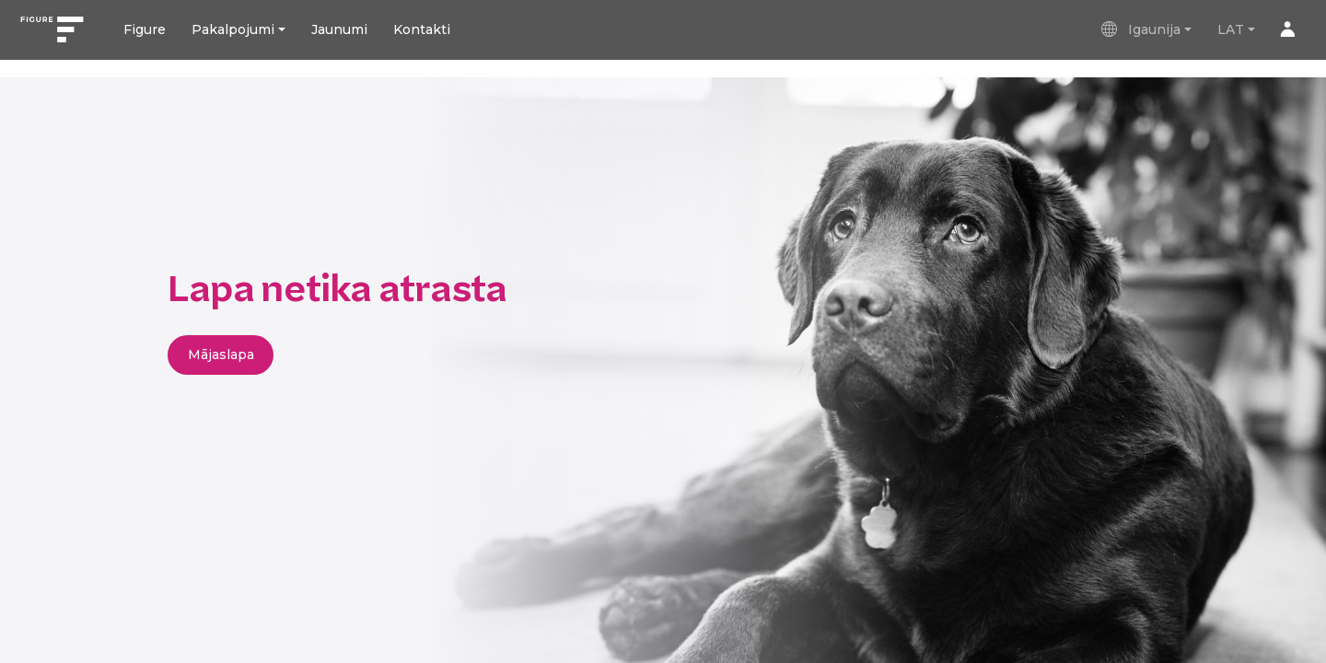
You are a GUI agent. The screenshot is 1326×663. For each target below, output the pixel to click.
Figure (144, 29)
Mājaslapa (221, 354)
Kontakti (421, 29)
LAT (1230, 29)
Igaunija (1140, 29)
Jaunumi (339, 29)
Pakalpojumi (233, 29)
